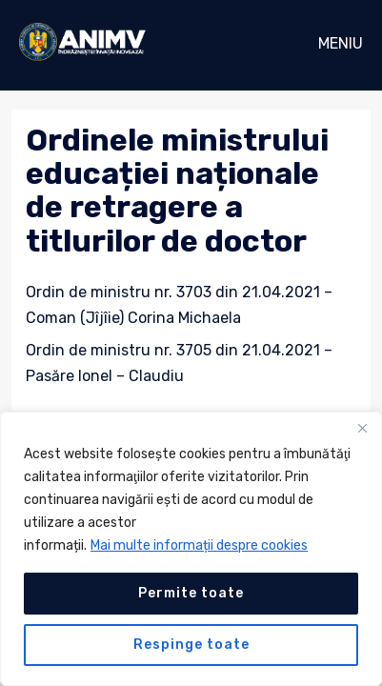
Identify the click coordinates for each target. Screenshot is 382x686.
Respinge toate (191, 644)
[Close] (362, 427)
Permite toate (191, 593)
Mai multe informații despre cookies (199, 545)
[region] (191, 549)
